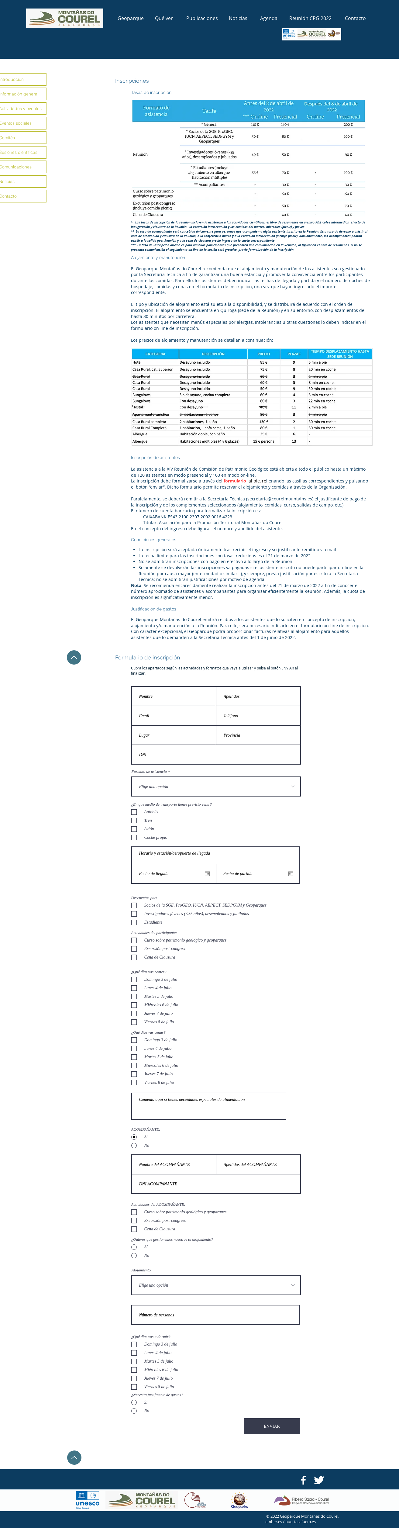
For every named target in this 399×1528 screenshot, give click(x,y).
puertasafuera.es (300, 1521)
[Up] (74, 657)
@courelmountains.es (290, 499)
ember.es (274, 1521)
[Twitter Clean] (319, 1480)
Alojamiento (141, 1270)
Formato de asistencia (149, 771)
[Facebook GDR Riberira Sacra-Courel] (303, 1480)
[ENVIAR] (272, 1426)
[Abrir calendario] (290, 873)
